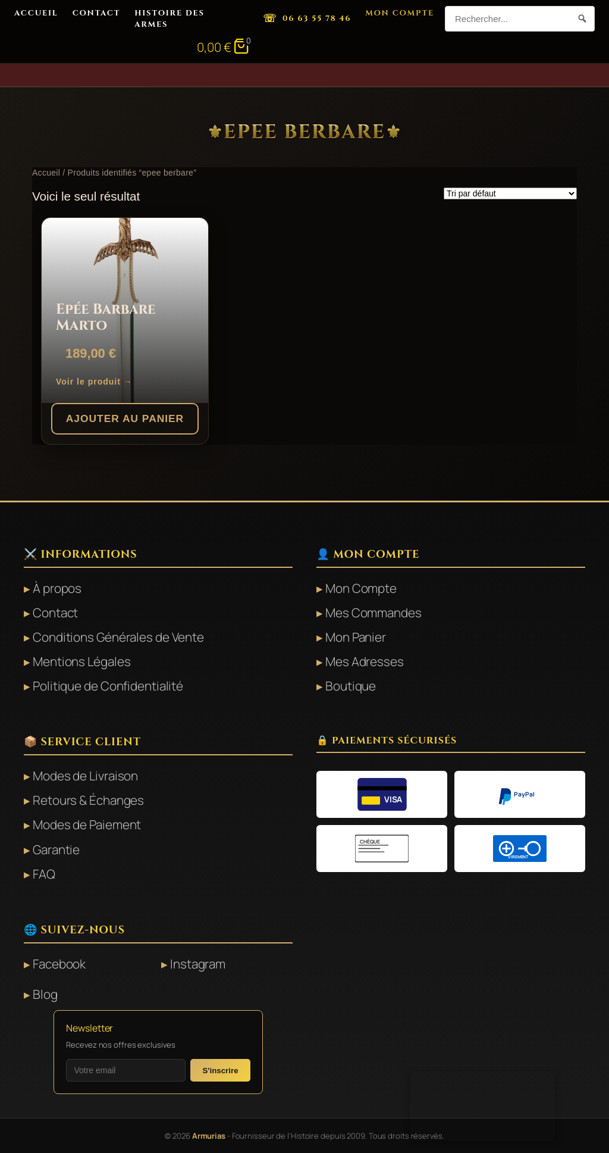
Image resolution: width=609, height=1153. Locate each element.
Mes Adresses (364, 661)
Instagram (197, 963)
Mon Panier (355, 637)
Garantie (56, 849)
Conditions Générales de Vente (118, 637)
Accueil (36, 13)
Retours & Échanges (88, 800)
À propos (57, 588)
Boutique (350, 685)
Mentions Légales (81, 661)
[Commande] (510, 193)
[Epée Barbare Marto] (125, 311)
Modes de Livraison (85, 775)
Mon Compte (399, 13)
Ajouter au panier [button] (125, 418)
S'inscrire (220, 1070)
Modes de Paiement (87, 824)
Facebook (59, 963)
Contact (97, 13)
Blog (45, 994)
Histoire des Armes (169, 18)
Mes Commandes (373, 612)
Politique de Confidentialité (108, 685)
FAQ (44, 873)
